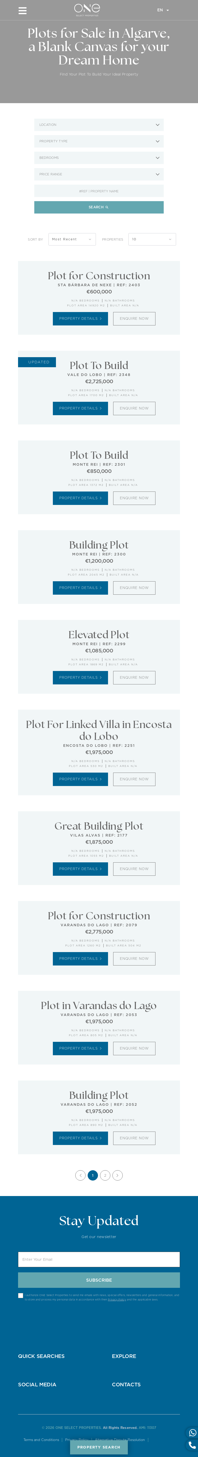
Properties (112, 239)
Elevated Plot (99, 635)
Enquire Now (134, 319)
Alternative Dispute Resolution (120, 1440)
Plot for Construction (99, 276)
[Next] (117, 1175)
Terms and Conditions (41, 1440)
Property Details (80, 319)
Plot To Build (99, 366)
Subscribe (99, 1280)
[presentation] (99, 1317)
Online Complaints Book (161, 1440)
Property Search (99, 1447)
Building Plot (99, 545)
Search (99, 207)
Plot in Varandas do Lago (99, 1006)
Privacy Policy (117, 1299)
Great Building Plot (98, 826)
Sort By (44, 239)
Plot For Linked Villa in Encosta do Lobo (99, 731)
